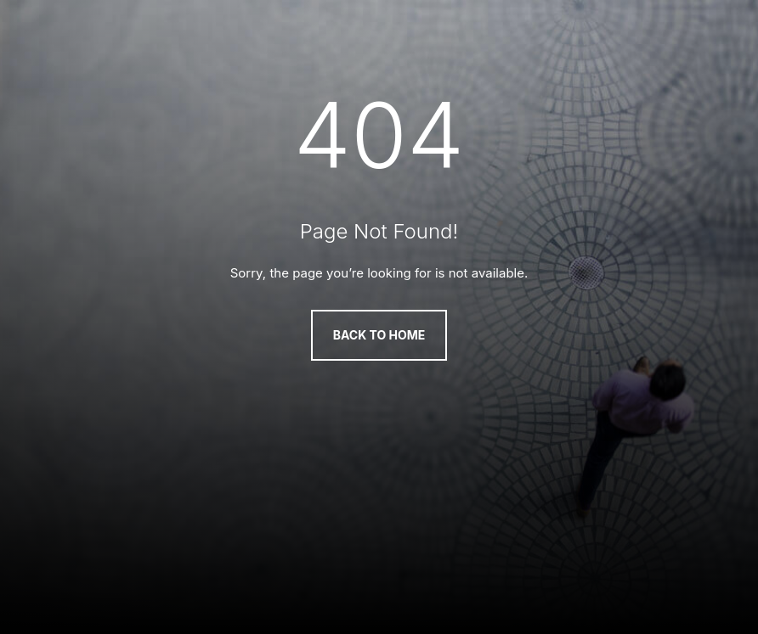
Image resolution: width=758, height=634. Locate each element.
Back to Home (379, 335)
